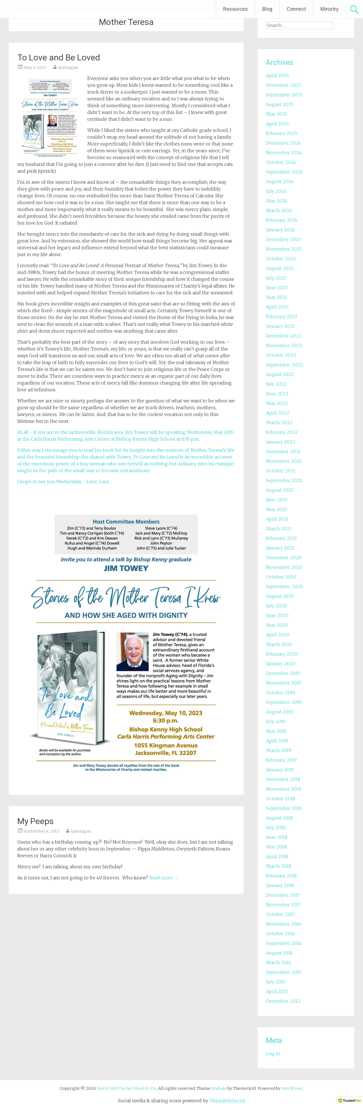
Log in (273, 1053)
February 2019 (281, 760)
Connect (296, 9)
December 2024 (283, 143)
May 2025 (276, 114)
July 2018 (276, 827)
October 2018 (280, 798)
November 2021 (283, 461)
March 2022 (279, 422)
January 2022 (280, 442)
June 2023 (277, 287)
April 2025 (277, 123)
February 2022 (282, 432)
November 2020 (284, 567)
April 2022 (277, 413)
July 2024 (276, 191)
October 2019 (280, 692)
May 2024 (277, 201)
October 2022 (281, 355)
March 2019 (278, 750)
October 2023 (281, 258)
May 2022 (277, 403)
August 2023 (279, 268)
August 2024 (280, 181)
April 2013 (277, 991)
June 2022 (277, 393)
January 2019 (280, 769)
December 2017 (283, 895)
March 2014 (278, 962)
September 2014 (284, 943)
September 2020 (284, 586)
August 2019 (279, 712)
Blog (267, 9)
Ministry (329, 9)
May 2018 (276, 847)
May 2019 (276, 731)
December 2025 (283, 85)
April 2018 (277, 856)
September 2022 (284, 365)
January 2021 (280, 548)
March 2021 (279, 528)
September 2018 (284, 808)
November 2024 (284, 152)
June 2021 (277, 500)
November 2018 (283, 789)
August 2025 (280, 104)
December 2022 (283, 336)
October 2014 (280, 933)
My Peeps (35, 821)
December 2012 (283, 1001)
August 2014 (279, 953)
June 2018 (276, 837)
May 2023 (276, 297)
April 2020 (277, 635)
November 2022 (284, 345)
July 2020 (276, 606)
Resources (235, 9)
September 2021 (284, 480)
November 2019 (283, 683)
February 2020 (282, 654)
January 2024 (280, 230)
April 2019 (277, 741)
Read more (164, 878)
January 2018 (280, 885)
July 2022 (276, 384)
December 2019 (283, 673)
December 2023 (283, 239)
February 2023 (281, 316)
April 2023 (277, 307)
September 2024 (284, 172)
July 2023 (276, 278)
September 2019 (284, 702)
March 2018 (278, 866)
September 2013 (283, 972)
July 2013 (275, 982)
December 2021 (283, 451)
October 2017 (280, 914)
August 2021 (279, 490)
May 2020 (277, 625)
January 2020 (280, 663)
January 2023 (280, 326)
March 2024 (279, 210)
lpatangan (68, 67)
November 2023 (283, 249)
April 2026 (277, 75)
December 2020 (283, 557)
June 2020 (277, 615)
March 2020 (279, 644)
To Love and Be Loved (58, 57)
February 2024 (281, 220)
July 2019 (276, 721)
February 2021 (281, 538)
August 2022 (280, 374)
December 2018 (283, 779)
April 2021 (277, 519)
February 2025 (281, 133)
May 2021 (276, 509)
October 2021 (281, 471)
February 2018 (281, 876)
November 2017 (283, 904)
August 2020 (280, 596)
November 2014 (283, 924)
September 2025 (284, 95)
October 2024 (281, 162)
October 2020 (281, 577)
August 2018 (279, 818)
